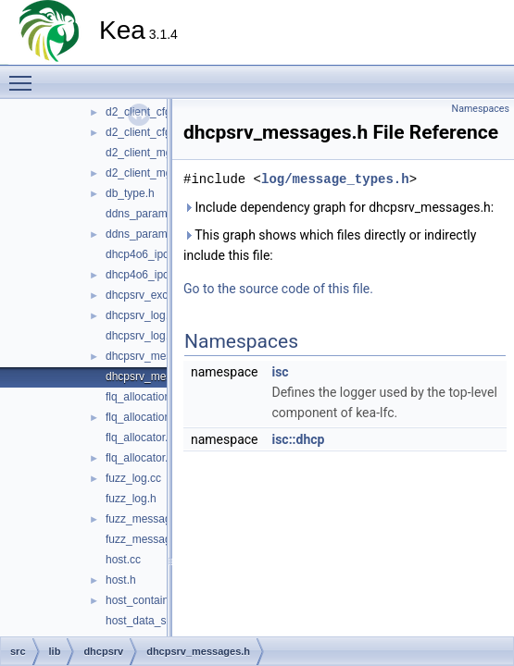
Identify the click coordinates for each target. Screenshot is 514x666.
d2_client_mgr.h (145, 172)
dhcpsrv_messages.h (158, 376)
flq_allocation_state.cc (160, 396)
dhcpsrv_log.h (140, 335)
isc (279, 371)
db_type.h (130, 193)
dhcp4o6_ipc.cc (144, 254)
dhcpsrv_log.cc (143, 315)
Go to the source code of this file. (278, 288)
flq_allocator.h (140, 457)
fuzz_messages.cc (151, 518)
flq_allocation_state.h (158, 417)
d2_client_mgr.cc (147, 152)
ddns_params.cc (146, 213)
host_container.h (146, 600)
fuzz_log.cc (133, 478)
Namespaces (480, 109)
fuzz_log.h (131, 498)
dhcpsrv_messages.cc (161, 356)
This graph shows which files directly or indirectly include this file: (329, 245)
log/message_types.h (335, 179)
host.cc (123, 559)
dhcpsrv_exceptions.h (159, 295)
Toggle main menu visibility (25, 75)
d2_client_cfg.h (143, 132)
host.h (121, 580)
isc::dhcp (297, 439)
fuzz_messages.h (149, 539)
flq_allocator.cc (142, 437)
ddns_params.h (144, 234)
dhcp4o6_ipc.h (142, 274)
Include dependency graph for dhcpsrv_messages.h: (338, 207)
